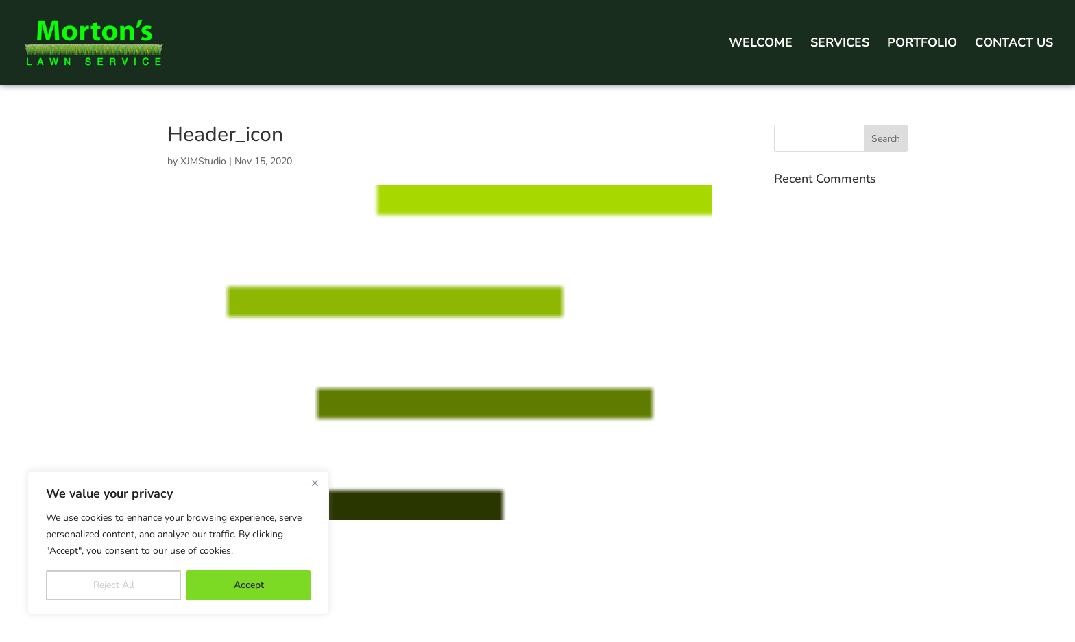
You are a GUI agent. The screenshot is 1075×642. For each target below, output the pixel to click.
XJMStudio (203, 161)
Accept (249, 584)
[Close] (314, 482)
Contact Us (1014, 44)
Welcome (761, 44)
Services (839, 44)
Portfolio (922, 44)
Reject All (113, 584)
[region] (178, 543)
